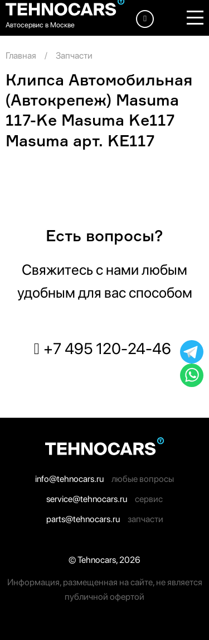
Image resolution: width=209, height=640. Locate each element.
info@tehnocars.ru (69, 479)
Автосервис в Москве (40, 25)
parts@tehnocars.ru (83, 519)
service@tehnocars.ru (86, 499)
